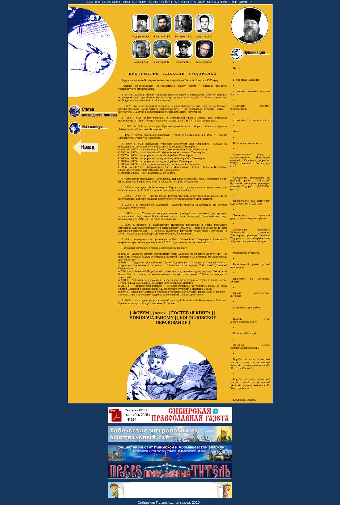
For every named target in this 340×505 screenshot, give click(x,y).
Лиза (236, 131)
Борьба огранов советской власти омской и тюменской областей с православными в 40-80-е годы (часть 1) (250, 384)
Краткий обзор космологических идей (250, 320)
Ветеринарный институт (247, 143)
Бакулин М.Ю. (162, 36)
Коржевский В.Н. (162, 61)
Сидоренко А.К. (141, 36)
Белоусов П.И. (204, 61)
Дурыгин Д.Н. (204, 36)
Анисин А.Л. (141, 61)
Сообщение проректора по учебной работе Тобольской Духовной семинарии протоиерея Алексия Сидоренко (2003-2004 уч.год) (250, 183)
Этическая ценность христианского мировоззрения (250, 217)
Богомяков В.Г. (183, 36)
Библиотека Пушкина (246, 79)
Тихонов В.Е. (183, 61)
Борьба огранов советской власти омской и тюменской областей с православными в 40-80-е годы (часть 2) (250, 363)
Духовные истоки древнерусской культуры (250, 346)
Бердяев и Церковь (244, 399)
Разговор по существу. (246, 252)
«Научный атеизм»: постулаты (251, 120)
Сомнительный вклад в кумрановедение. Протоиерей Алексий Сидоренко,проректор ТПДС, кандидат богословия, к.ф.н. (250, 160)
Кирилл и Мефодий (245, 333)
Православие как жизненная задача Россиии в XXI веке (250, 202)
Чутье (236, 68)
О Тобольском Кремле (246, 307)
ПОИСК (160, 313)
